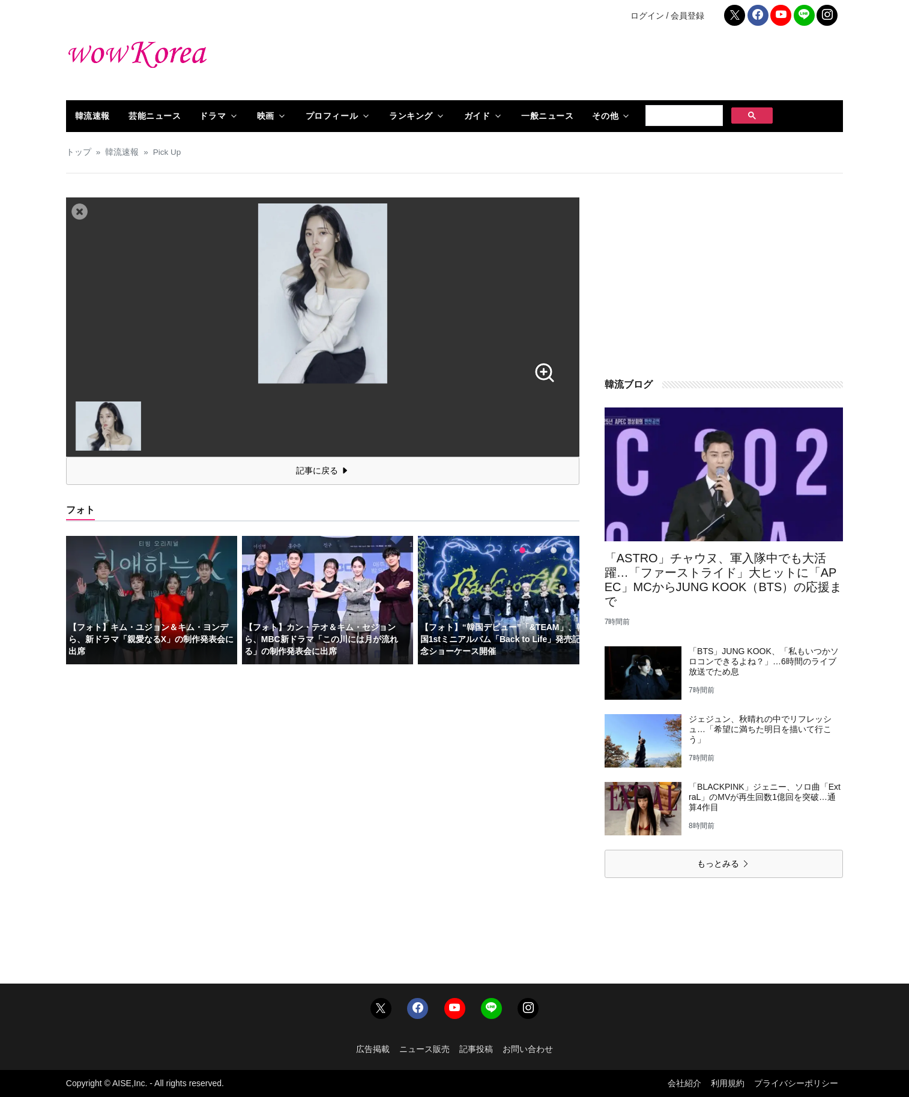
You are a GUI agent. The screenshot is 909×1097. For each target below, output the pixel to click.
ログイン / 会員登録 (667, 15)
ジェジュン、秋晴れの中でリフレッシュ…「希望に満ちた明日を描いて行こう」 (760, 729)
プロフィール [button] (332, 116)
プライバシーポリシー (796, 1083)
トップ (78, 152)
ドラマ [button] (212, 116)
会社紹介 (684, 1083)
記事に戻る (322, 470)
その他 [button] (605, 116)
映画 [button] (265, 116)
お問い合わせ (528, 1049)
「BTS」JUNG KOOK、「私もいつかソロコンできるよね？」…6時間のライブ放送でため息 (764, 661)
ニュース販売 (424, 1049)
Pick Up (167, 152)
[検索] (682, 116)
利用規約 (727, 1083)
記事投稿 (476, 1049)
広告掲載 (373, 1049)
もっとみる (723, 863)
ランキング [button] (411, 116)
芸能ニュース (154, 116)
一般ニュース (547, 116)
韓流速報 (92, 116)
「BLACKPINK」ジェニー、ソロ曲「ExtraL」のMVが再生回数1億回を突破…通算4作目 (765, 797)
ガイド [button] (477, 116)
